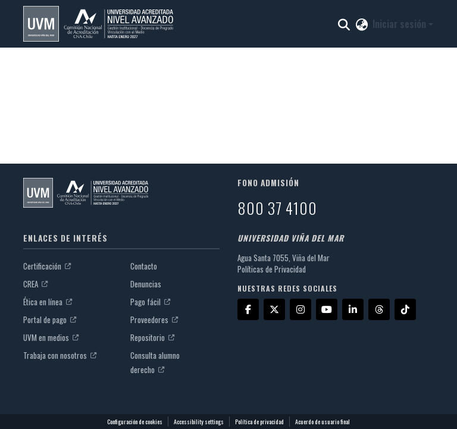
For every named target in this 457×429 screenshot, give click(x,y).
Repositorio (152, 337)
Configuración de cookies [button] (134, 421)
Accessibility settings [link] (199, 421)
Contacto (143, 266)
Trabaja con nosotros (59, 355)
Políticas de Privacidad (271, 269)
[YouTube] (326, 309)
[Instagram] (300, 309)
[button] (98, 24)
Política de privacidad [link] (259, 421)
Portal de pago (49, 319)
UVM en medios (51, 337)
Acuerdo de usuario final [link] (322, 421)
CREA (35, 284)
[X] (274, 309)
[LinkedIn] (353, 309)
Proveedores (154, 319)
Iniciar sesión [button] (400, 24)
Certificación (47, 266)
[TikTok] (405, 309)
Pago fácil (150, 302)
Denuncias (145, 284)
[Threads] (379, 309)
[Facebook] (248, 309)
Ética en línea (47, 302)
